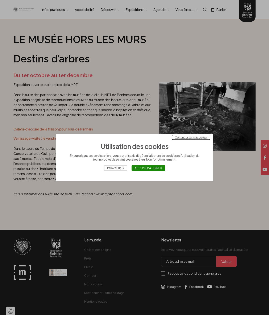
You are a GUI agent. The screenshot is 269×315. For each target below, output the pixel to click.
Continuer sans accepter (191, 137)
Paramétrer (115, 168)
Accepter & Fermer (148, 168)
